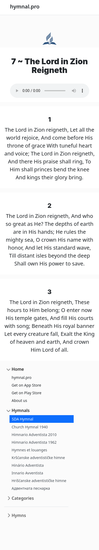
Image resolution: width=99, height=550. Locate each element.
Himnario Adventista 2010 (34, 434)
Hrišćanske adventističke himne (39, 480)
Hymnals (21, 410)
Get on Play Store (26, 392)
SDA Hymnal (22, 418)
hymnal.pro (21, 377)
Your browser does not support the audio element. (49, 91)
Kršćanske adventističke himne (38, 457)
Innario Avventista (27, 472)
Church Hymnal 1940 (30, 426)
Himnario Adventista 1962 (34, 442)
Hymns (19, 515)
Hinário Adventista (28, 465)
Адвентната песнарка (31, 488)
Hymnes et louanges (29, 449)
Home (18, 369)
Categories (23, 498)
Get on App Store (26, 385)
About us (19, 400)
